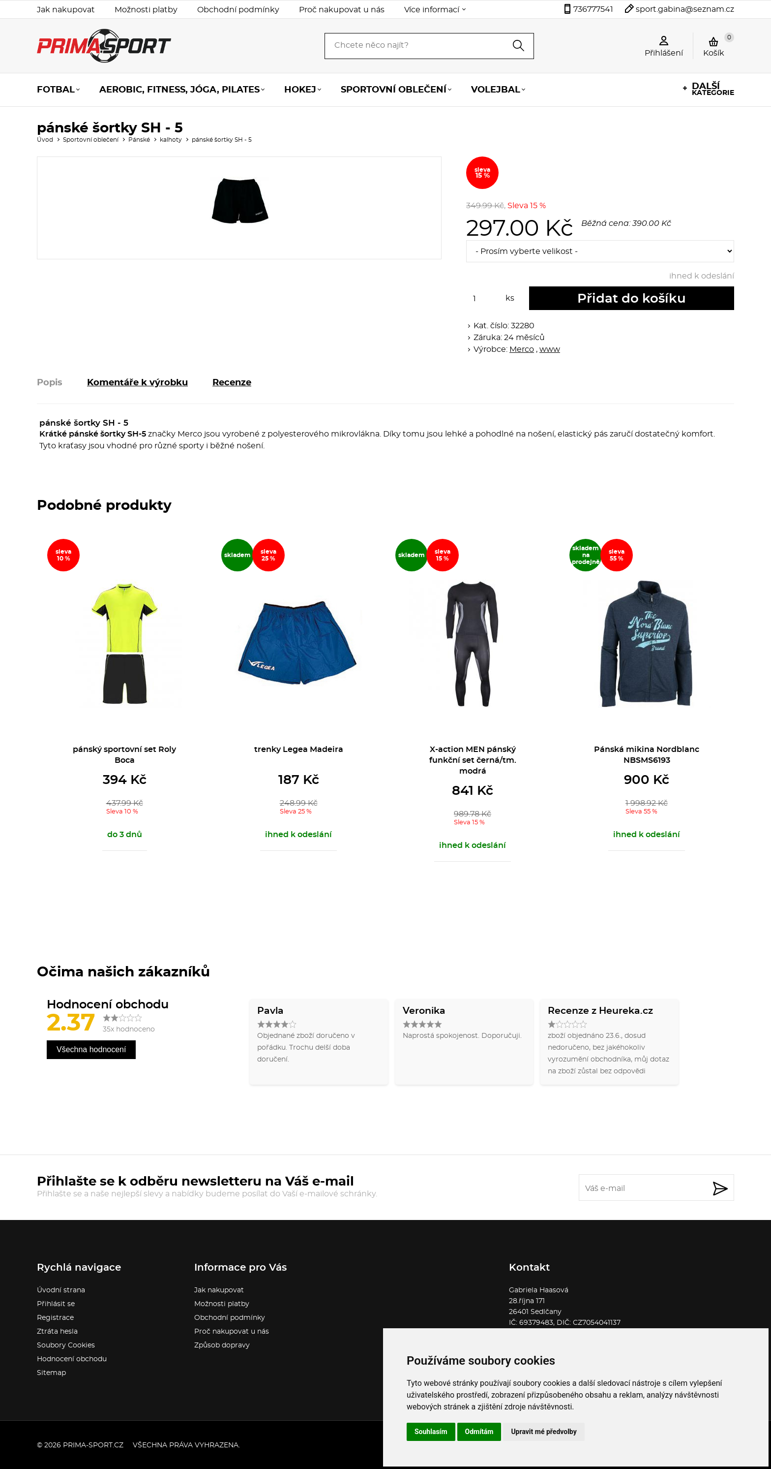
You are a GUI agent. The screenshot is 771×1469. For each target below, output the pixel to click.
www (549, 349)
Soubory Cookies (66, 1345)
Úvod (45, 140)
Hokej (300, 90)
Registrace (55, 1317)
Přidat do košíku (631, 298)
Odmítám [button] (479, 1432)
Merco (521, 349)
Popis (49, 382)
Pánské (139, 140)
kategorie (713, 89)
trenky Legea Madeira (298, 749)
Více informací (431, 10)
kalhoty (171, 140)
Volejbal (495, 90)
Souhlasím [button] (431, 1432)
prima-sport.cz (93, 1445)
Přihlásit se (56, 1304)
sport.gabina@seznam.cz (685, 9)
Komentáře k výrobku (137, 382)
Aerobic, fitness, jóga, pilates (179, 90)
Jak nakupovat (66, 10)
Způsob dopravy (222, 1345)
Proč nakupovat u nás (342, 10)
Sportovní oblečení (393, 90)
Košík (718, 44)
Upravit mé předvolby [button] (543, 1432)
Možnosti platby (146, 10)
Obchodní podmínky (238, 10)
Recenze (231, 382)
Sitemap (51, 1373)
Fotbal (56, 90)
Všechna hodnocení (91, 1049)
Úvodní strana (61, 1290)
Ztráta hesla (57, 1331)
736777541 (593, 9)
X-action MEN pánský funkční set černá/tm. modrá (472, 760)
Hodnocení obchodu (72, 1359)
